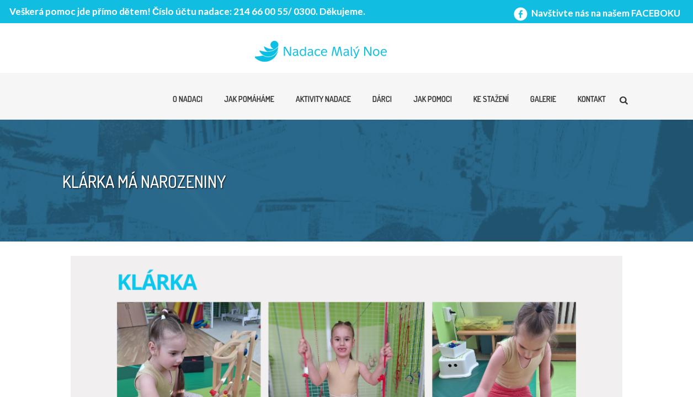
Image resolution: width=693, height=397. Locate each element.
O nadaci (187, 99)
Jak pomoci (432, 99)
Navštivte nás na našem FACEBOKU (595, 13)
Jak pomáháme (249, 99)
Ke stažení (491, 99)
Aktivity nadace (323, 99)
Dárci (382, 99)
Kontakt (592, 99)
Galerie (543, 99)
